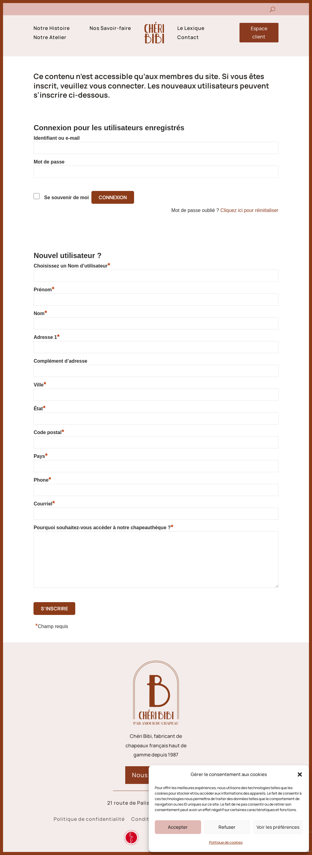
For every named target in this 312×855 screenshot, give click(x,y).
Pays (41, 456)
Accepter (178, 827)
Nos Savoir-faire (110, 28)
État (39, 408)
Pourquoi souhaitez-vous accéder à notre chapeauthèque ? (103, 527)
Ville (40, 384)
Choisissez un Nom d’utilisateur (72, 265)
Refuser (227, 827)
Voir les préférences (278, 827)
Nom (40, 313)
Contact (188, 38)
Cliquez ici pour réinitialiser (249, 210)
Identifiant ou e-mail (57, 138)
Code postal (49, 432)
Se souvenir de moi (66, 197)
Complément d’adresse (60, 361)
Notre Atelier (50, 38)
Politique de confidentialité (89, 819)
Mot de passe (49, 161)
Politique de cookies (226, 842)
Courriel (44, 503)
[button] (300, 774)
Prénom (44, 289)
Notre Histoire (52, 28)
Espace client (259, 32)
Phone (42, 479)
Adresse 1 (46, 337)
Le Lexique (190, 28)
